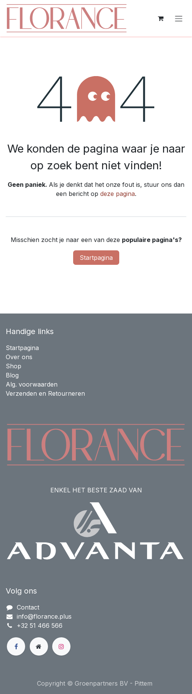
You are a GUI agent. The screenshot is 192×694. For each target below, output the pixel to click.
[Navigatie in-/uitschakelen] (178, 18)
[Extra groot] (39, 646)
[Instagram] (61, 646)
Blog (12, 375)
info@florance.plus (44, 616)
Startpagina (96, 257)
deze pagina (117, 193)
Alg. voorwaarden (32, 384)
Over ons (19, 357)
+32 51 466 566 (39, 625)
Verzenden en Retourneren (45, 393)
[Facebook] (16, 646)
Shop (13, 366)
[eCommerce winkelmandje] (160, 18)
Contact (28, 607)
